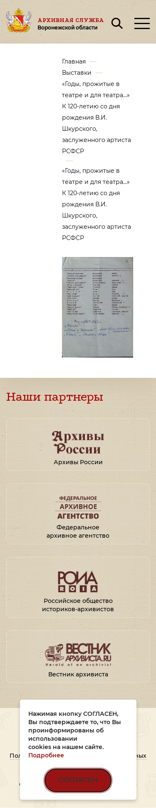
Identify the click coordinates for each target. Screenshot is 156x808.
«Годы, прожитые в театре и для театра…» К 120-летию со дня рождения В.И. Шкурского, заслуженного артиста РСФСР (96, 117)
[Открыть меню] (142, 23)
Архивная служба (70, 24)
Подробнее (46, 755)
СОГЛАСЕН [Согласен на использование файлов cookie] (78, 780)
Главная (74, 61)
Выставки (77, 72)
